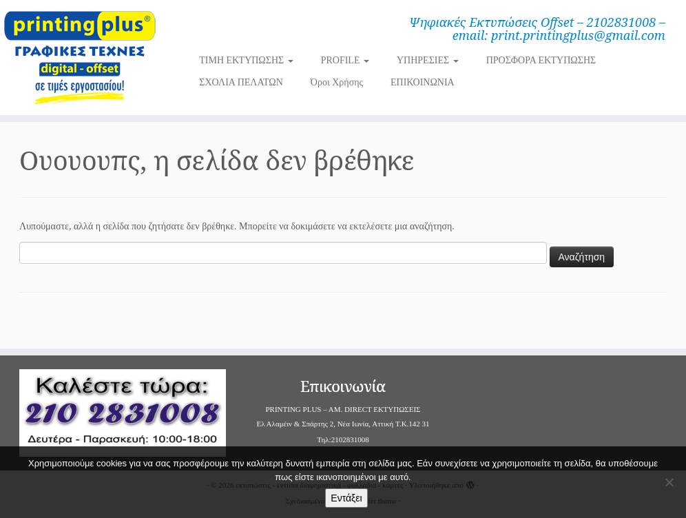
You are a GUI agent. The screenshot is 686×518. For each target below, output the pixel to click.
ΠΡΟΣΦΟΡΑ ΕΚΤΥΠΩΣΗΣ (541, 60)
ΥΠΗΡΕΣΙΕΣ (428, 60)
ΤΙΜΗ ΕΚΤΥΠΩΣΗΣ (246, 60)
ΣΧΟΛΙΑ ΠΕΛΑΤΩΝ (241, 82)
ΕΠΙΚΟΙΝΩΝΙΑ (423, 82)
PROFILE (345, 60)
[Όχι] (669, 482)
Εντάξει (346, 498)
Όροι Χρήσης (337, 82)
